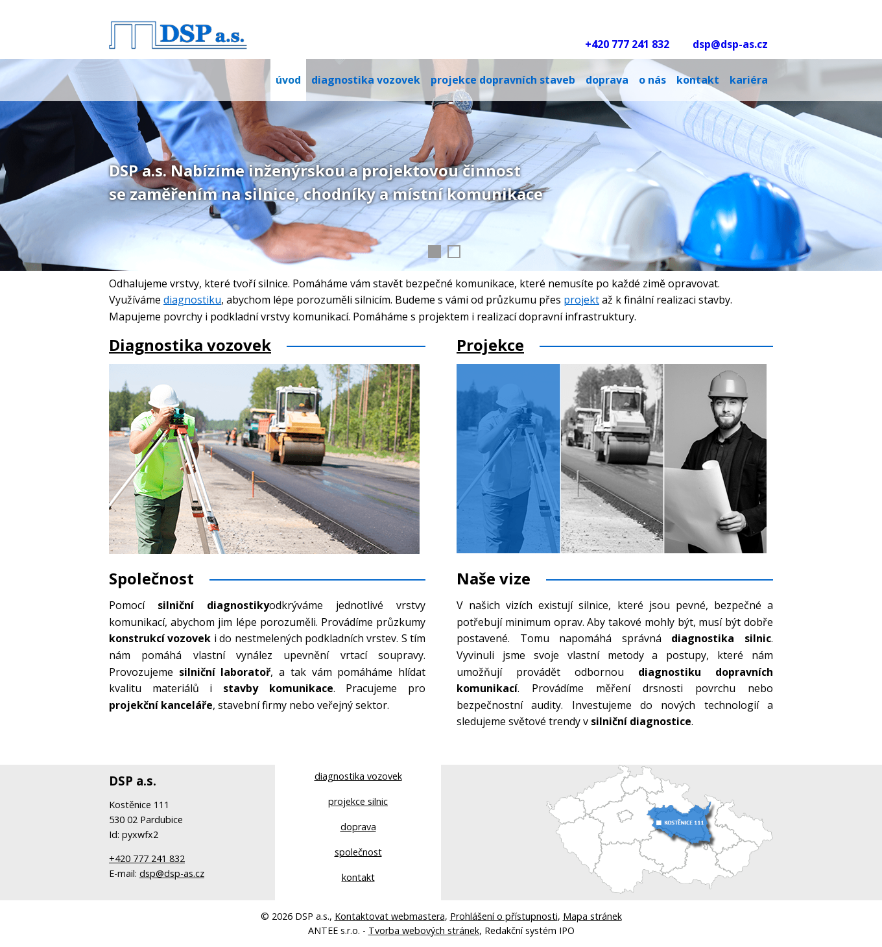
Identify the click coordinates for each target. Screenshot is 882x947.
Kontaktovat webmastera (390, 916)
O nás (652, 80)
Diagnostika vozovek (190, 344)
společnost (358, 852)
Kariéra (749, 80)
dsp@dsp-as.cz (730, 44)
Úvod (288, 80)
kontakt (358, 877)
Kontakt (697, 80)
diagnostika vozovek (358, 776)
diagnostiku (192, 300)
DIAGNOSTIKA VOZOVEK (365, 80)
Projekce (490, 344)
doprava (358, 827)
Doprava (607, 80)
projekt (581, 300)
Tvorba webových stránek (423, 930)
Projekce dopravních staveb (503, 80)
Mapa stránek (592, 916)
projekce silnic (358, 801)
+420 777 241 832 (627, 44)
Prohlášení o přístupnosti (504, 916)
